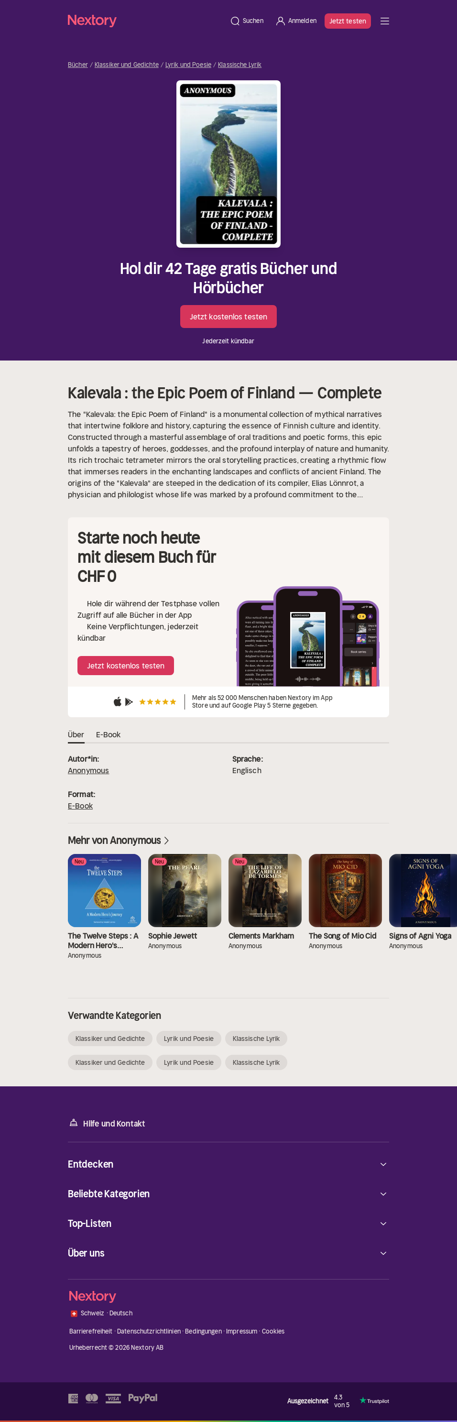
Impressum (241, 1331)
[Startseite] (146, 21)
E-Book (80, 805)
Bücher (78, 65)
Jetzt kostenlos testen (228, 316)
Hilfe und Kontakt (106, 1123)
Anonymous (88, 770)
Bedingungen (203, 1331)
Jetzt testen (347, 21)
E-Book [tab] (108, 735)
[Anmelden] (295, 21)
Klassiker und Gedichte (127, 65)
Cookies (273, 1331)
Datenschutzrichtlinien (149, 1331)
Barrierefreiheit (91, 1331)
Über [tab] (76, 735)
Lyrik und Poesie (188, 65)
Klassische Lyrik (239, 65)
